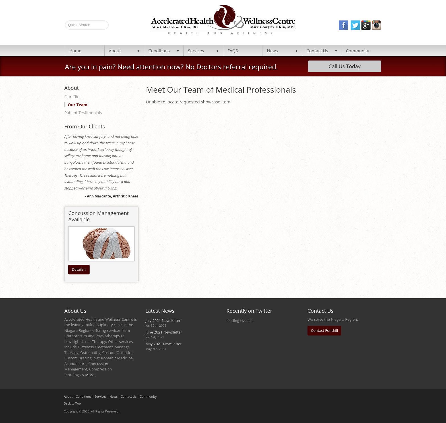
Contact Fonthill (324, 330)
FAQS (232, 50)
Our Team (77, 104)
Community (357, 50)
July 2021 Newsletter (163, 320)
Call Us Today (344, 66)
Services (196, 50)
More (89, 374)
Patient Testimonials (83, 112)
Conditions (159, 50)
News (272, 50)
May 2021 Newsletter (163, 343)
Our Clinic (73, 96)
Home (75, 50)
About (115, 50)
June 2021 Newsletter (163, 332)
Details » (79, 269)
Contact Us (317, 50)
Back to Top (72, 403)
